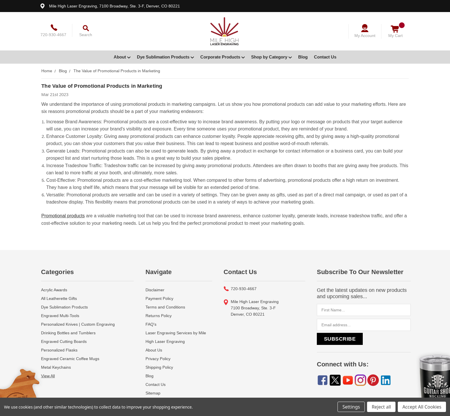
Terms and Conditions (165, 300)
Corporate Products (222, 56)
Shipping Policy (159, 360)
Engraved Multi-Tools (60, 308)
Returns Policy (159, 308)
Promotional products (63, 209)
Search (85, 34)
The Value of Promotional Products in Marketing (101, 86)
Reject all (381, 407)
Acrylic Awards (54, 283)
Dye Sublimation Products (165, 56)
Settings (351, 407)
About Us (154, 343)
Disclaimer (155, 283)
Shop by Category (271, 56)
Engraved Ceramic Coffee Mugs (70, 351)
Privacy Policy (158, 351)
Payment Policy (159, 291)
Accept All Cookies (421, 407)
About (122, 56)
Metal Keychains (56, 360)
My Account (364, 35)
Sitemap (153, 386)
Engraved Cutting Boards (64, 334)
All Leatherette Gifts (59, 291)
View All (48, 369)
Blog (303, 56)
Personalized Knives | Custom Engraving (78, 317)
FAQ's (151, 317)
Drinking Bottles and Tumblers (68, 326)
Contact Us (325, 56)
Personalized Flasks (59, 343)
